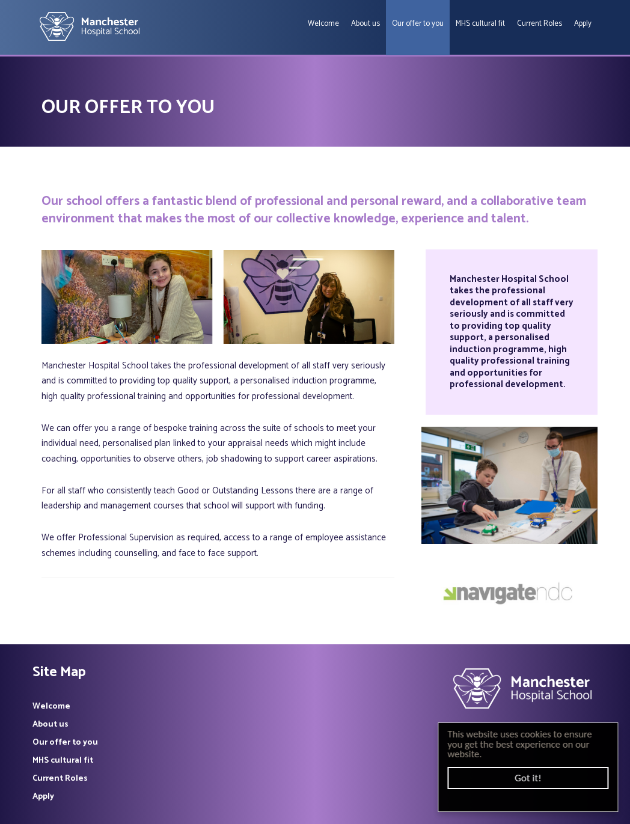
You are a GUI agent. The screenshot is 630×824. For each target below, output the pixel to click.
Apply (583, 23)
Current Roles (539, 23)
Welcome (323, 23)
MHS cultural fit (480, 23)
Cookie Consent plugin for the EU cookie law (530, 800)
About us (365, 23)
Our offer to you (418, 23)
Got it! (530, 778)
